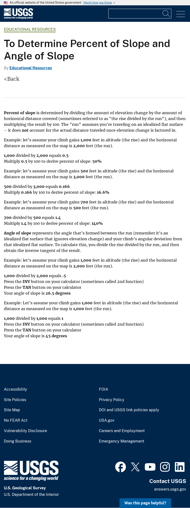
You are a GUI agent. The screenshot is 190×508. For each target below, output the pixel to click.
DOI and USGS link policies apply (129, 410)
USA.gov (106, 420)
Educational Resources (30, 29)
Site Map (12, 410)
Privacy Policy (111, 400)
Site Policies (15, 400)
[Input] (139, 13)
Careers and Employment (122, 431)
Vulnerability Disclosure (25, 431)
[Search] (166, 13)
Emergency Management (121, 441)
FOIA (103, 389)
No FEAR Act (15, 420)
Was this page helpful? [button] (145, 503)
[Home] (18, 18)
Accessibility (15, 389)
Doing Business (17, 441)
